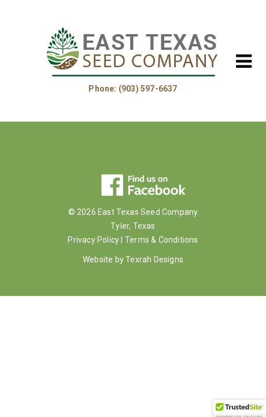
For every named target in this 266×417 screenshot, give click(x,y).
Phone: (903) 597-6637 (132, 88)
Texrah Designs (154, 259)
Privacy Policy (93, 239)
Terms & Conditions (161, 239)
